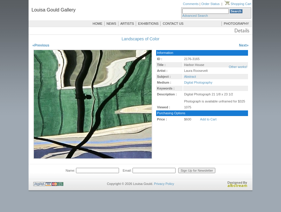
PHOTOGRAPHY (236, 23)
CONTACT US (173, 23)
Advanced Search (195, 15)
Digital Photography (198, 82)
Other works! (238, 67)
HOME (98, 23)
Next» (244, 45)
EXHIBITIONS (148, 23)
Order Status (210, 4)
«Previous (40, 45)
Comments (191, 4)
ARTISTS (127, 23)
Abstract (190, 76)
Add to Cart (208, 119)
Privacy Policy (164, 184)
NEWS (111, 23)
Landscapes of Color (140, 39)
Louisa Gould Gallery (53, 9)
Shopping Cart (237, 4)
